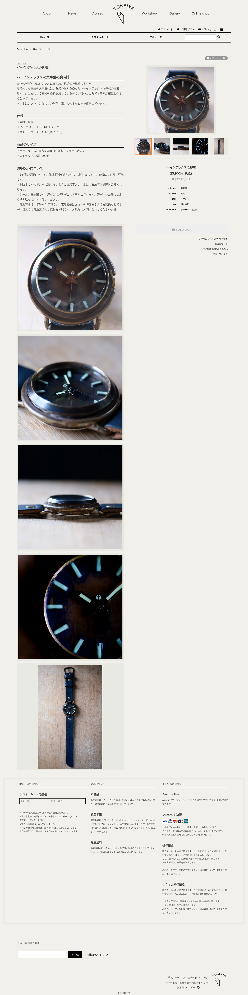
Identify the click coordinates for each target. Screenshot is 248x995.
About (47, 13)
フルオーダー (157, 37)
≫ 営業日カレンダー (184, 987)
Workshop (149, 13)
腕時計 (184, 188)
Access (97, 13)
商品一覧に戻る (220, 254)
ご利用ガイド (185, 29)
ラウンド (185, 199)
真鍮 (183, 193)
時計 (49, 49)
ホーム (123, 13)
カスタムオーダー (101, 37)
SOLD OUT (181, 230)
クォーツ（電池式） (190, 209)
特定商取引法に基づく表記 (215, 249)
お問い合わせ (207, 29)
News (72, 13)
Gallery (174, 13)
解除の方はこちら (99, 954)
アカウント (166, 29)
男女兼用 (185, 204)
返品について (221, 244)
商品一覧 (44, 37)
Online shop (200, 13)
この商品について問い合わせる (213, 238)
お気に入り (181, 179)
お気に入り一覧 (216, 58)
